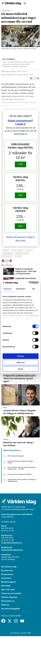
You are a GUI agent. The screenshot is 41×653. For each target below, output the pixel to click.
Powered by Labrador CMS (20, 650)
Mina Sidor (20, 240)
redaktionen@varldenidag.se (12, 567)
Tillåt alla (20, 356)
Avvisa (20, 369)
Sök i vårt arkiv (8, 606)
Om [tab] (33, 289)
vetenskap (7, 260)
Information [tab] (20, 289)
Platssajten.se (7, 618)
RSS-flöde (5, 603)
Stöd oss (5, 622)
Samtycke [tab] (7, 289)
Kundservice (7, 587)
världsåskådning (23, 254)
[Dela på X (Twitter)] (34, 78)
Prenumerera (7, 591)
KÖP (20, 164)
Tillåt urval (20, 362)
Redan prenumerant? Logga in (20, 237)
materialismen (30, 257)
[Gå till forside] (11, 3)
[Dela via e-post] (37, 78)
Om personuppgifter (10, 625)
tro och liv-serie (23, 250)
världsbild (7, 250)
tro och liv (8, 254)
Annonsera (6, 595)
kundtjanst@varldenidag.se (11, 560)
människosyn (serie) (11, 257)
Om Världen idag (8, 583)
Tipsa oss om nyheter (11, 610)
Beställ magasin (8, 599)
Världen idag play (9, 614)
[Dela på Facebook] (31, 78)
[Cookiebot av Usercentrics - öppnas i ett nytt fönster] (29, 282)
